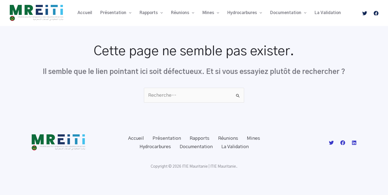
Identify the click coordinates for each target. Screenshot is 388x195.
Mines (210, 13)
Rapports (151, 13)
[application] (128, 13)
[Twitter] (364, 13)
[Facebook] (376, 13)
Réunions (182, 13)
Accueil (84, 13)
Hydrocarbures (244, 13)
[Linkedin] (354, 142)
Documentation (288, 13)
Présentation (115, 13)
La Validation (328, 13)
